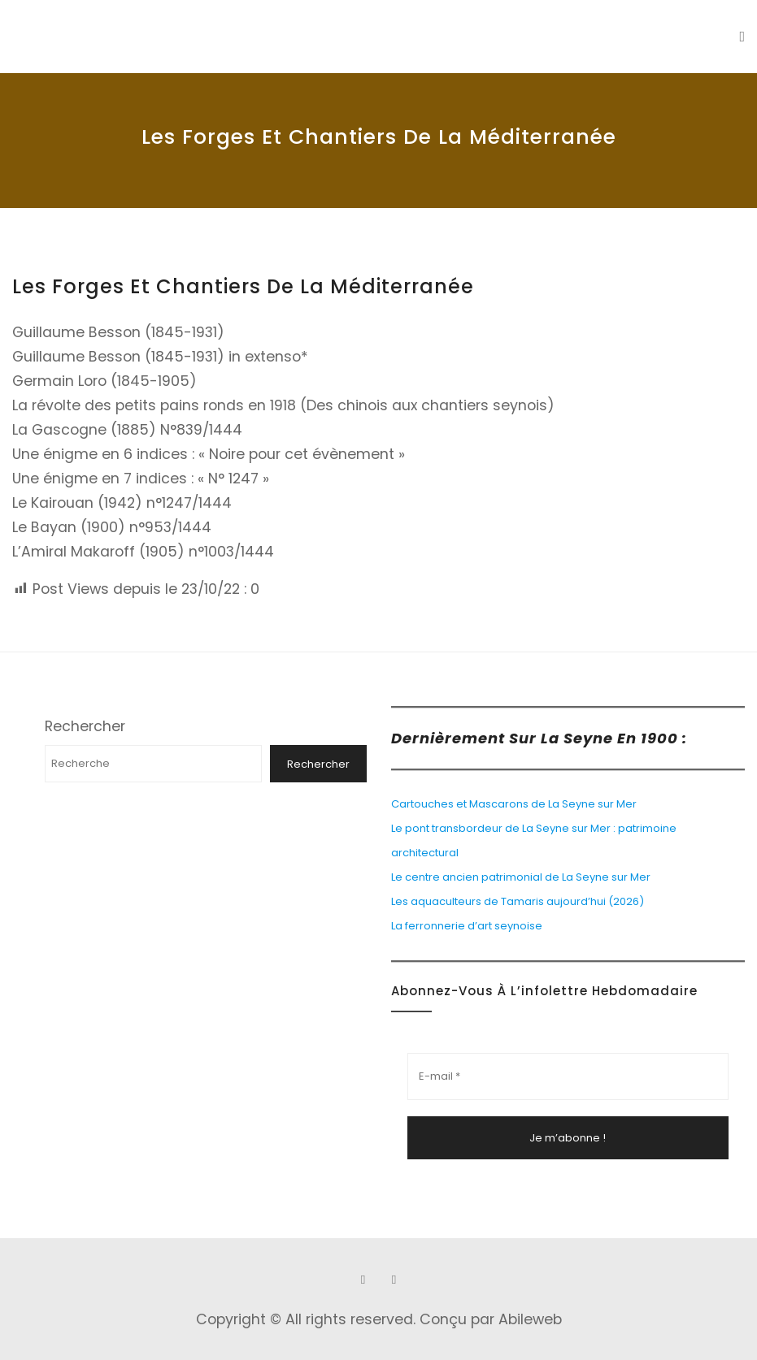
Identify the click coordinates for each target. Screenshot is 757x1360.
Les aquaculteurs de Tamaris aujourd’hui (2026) (517, 901)
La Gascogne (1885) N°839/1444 (127, 430)
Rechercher (85, 726)
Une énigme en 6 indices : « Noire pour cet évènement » (208, 454)
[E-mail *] (568, 1076)
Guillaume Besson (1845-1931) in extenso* (160, 356)
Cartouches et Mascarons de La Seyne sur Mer (514, 804)
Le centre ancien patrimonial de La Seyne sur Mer (520, 877)
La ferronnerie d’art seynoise (466, 925)
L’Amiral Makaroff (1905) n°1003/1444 (143, 551)
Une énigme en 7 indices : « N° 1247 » (140, 478)
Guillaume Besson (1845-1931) (118, 332)
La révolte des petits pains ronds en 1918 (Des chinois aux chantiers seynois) (283, 405)
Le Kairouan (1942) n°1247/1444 (122, 503)
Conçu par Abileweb (491, 1319)
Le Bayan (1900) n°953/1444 (111, 527)
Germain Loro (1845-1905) (104, 381)
